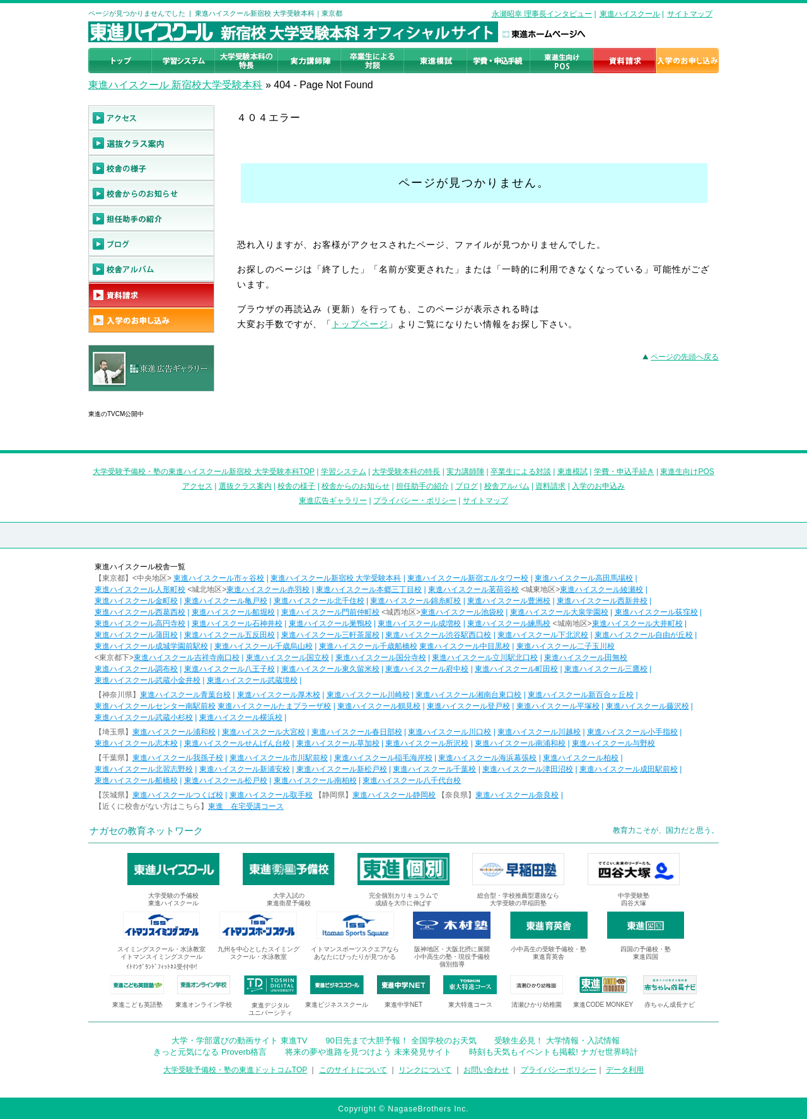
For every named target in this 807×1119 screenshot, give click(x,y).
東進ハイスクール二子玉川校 (565, 646)
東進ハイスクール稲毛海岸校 (383, 757)
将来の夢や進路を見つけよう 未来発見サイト (368, 1052)
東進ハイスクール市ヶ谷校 (218, 578)
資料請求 (550, 486)
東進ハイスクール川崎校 (368, 694)
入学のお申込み (598, 486)
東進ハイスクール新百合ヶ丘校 (581, 694)
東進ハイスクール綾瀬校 (601, 589)
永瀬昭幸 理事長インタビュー (542, 13)
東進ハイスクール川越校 (539, 732)
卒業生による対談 (521, 471)
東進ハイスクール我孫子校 (177, 757)
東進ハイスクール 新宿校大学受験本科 (175, 84)
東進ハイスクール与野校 (613, 743)
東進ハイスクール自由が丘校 (644, 634)
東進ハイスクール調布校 (136, 668)
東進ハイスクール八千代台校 (412, 780)
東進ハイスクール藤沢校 (647, 706)
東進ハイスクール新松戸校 (341, 769)
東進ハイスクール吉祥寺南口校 (187, 657)
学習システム (343, 471)
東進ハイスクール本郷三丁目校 (369, 589)
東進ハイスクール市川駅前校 (278, 757)
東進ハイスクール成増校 (419, 623)
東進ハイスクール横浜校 (240, 717)
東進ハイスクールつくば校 (177, 795)
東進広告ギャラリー (123, 398)
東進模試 (572, 471)
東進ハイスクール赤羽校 (268, 589)
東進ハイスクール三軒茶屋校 (330, 634)
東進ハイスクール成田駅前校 (628, 769)
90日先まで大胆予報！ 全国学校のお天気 (400, 1040)
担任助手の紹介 (422, 486)
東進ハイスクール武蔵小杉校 (144, 717)
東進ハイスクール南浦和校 (520, 743)
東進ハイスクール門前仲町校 (330, 612)
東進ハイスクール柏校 (580, 757)
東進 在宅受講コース (246, 806)
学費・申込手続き (624, 471)
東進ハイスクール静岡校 (394, 795)
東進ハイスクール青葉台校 (185, 694)
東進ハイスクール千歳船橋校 (368, 646)
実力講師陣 (465, 471)
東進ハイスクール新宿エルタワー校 (467, 578)
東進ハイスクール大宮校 (263, 732)
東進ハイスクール (630, 13)
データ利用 (625, 1069)
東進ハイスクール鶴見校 (379, 706)
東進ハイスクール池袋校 (462, 612)
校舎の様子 (296, 486)
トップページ (360, 324)
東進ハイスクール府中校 (426, 668)
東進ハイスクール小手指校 (632, 732)
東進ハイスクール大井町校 (637, 623)
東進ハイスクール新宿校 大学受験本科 (335, 578)
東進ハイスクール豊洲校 (508, 600)
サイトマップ (689, 13)
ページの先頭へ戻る (685, 356)
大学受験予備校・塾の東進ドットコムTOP (235, 1069)
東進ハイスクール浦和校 (174, 732)
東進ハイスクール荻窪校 (656, 612)
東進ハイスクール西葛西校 (140, 612)
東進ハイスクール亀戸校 (225, 600)
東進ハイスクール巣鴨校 (330, 623)
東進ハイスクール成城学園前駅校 (151, 646)
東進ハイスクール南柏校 (315, 780)
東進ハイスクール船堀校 (233, 612)
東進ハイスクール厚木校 (278, 694)
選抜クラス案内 (245, 486)
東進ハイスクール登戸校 (468, 706)
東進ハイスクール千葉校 (434, 769)
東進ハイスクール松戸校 (225, 780)
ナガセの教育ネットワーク (146, 830)
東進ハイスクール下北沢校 (542, 634)
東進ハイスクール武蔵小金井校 (147, 680)
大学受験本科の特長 (406, 471)
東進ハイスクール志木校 (136, 743)
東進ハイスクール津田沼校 (527, 769)
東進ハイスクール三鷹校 (605, 668)
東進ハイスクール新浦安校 (244, 769)
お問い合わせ (486, 1069)
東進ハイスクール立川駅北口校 (485, 657)
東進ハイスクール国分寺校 (380, 657)
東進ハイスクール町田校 (516, 668)
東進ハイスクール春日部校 (356, 732)
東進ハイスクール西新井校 (602, 600)
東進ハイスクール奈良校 (517, 795)
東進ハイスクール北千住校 (319, 600)
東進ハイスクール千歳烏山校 (263, 646)
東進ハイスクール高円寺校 (140, 623)
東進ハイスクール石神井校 (237, 623)
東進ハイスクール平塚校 (558, 706)
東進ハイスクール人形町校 (140, 589)
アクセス (197, 486)
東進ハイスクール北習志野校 (144, 769)
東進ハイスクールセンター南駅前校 (155, 706)
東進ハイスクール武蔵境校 (252, 680)
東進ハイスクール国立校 (287, 657)
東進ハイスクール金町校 (136, 600)
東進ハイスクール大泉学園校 (559, 612)
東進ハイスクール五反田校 (229, 634)
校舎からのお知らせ (356, 486)
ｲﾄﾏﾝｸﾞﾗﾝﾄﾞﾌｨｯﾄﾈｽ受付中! (161, 966)
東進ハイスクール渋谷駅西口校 (438, 634)
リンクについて (424, 1069)
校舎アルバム (507, 486)
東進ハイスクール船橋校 (136, 780)
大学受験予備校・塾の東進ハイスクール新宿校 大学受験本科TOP (204, 471)
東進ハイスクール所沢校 (426, 743)
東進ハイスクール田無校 (585, 657)
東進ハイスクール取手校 (271, 795)
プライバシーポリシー (558, 1069)
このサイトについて (353, 1069)
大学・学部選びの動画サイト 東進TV (239, 1040)
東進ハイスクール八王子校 (229, 668)
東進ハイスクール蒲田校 (136, 634)
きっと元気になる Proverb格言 (210, 1052)
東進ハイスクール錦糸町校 (415, 600)
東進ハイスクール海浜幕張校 (487, 757)
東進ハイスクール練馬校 (508, 623)
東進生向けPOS (687, 471)
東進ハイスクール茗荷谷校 (473, 589)
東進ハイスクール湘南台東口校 (468, 694)
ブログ (466, 486)
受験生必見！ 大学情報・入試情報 (557, 1040)
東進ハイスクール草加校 (338, 743)
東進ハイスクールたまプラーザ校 (274, 706)
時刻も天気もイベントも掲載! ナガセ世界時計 (553, 1052)
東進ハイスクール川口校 (449, 732)
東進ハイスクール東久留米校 (330, 668)
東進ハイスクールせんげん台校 (237, 743)
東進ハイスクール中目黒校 (464, 646)
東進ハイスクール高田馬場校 (584, 578)
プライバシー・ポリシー (414, 500)
